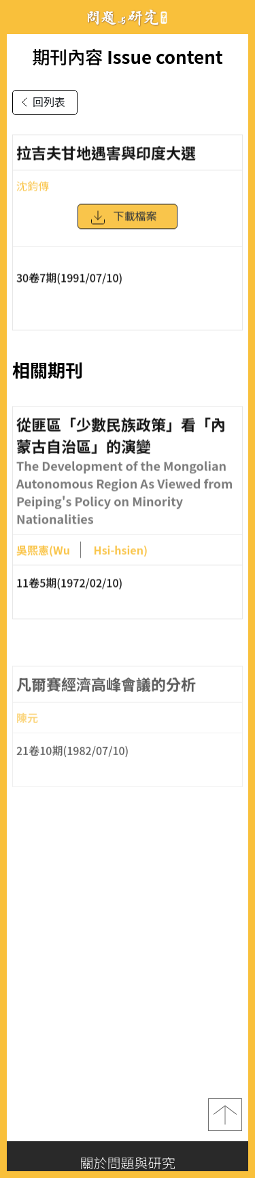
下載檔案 (123, 220)
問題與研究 (128, 17)
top (225, 1114)
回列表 (40, 102)
